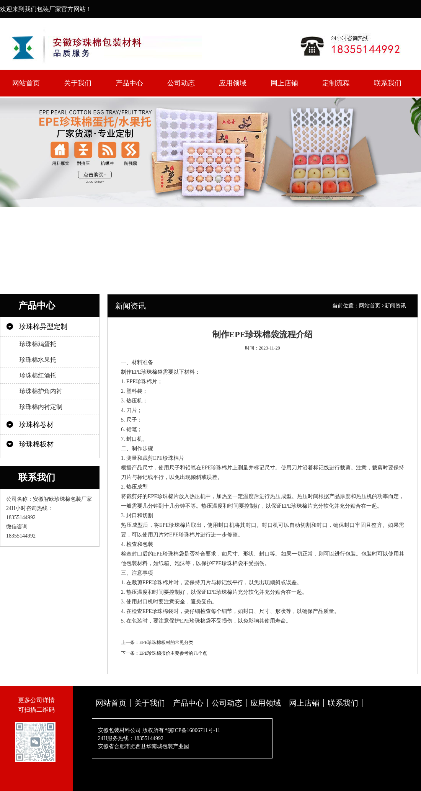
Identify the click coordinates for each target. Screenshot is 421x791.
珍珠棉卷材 (36, 424)
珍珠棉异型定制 (43, 326)
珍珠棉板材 (36, 444)
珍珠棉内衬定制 (41, 407)
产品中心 (129, 83)
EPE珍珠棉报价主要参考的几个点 (173, 653)
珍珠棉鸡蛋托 (38, 344)
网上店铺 (284, 83)
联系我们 (387, 83)
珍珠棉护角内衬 (41, 391)
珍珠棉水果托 (38, 359)
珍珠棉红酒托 (38, 375)
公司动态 (181, 83)
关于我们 (77, 83)
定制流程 (336, 83)
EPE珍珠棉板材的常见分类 (166, 642)
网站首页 (26, 83)
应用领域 (232, 83)
